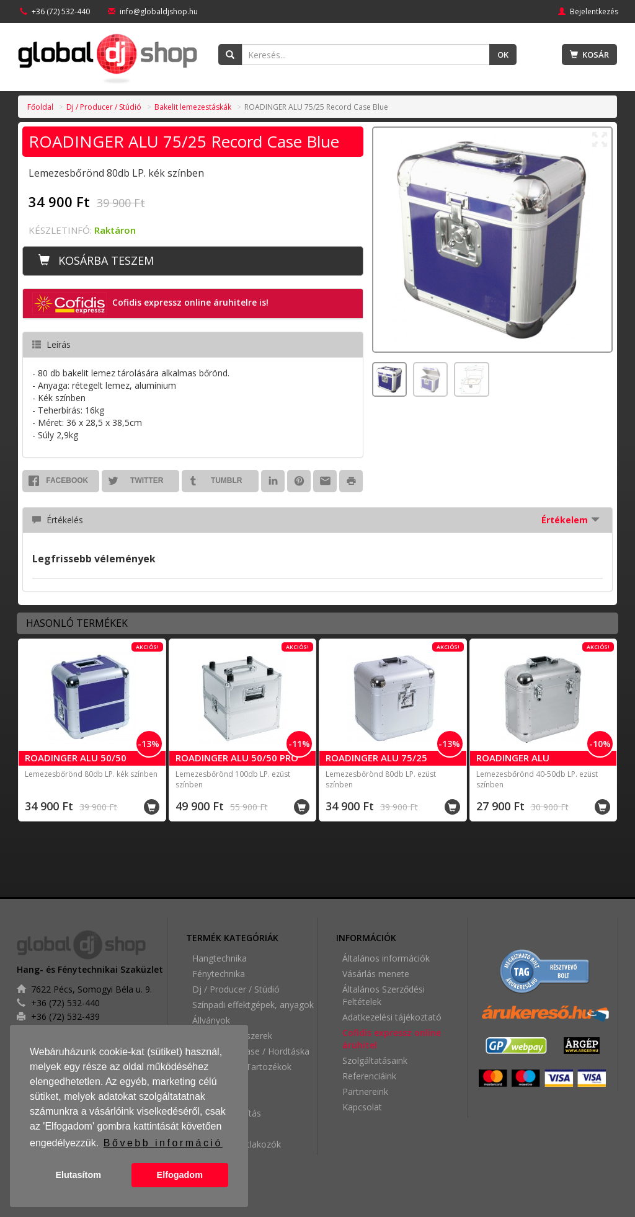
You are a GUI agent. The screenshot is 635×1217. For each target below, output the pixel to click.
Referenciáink (369, 1076)
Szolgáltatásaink (374, 1060)
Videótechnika (220, 1129)
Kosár (589, 54)
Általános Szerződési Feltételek (383, 995)
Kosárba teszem (96, 260)
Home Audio (217, 1098)
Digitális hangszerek (232, 1036)
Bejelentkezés (588, 11)
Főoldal (40, 107)
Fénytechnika (218, 974)
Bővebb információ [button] (163, 1143)
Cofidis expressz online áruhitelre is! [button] (150, 303)
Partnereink (365, 1091)
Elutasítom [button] (78, 1175)
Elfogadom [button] (180, 1175)
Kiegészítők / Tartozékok (241, 1067)
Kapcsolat (362, 1107)
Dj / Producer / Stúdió (103, 107)
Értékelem (570, 520)
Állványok (211, 1020)
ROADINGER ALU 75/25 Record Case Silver (376, 764)
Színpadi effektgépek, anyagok (253, 1005)
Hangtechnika (219, 958)
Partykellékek (218, 1082)
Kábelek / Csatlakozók (236, 1144)
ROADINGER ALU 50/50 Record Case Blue (76, 764)
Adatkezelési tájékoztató (392, 1017)
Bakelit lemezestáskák (192, 107)
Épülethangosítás (226, 1113)
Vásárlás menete (375, 974)
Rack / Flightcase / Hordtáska (250, 1051)
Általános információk (386, 958)
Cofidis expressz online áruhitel (391, 1039)
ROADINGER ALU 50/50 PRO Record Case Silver (236, 764)
